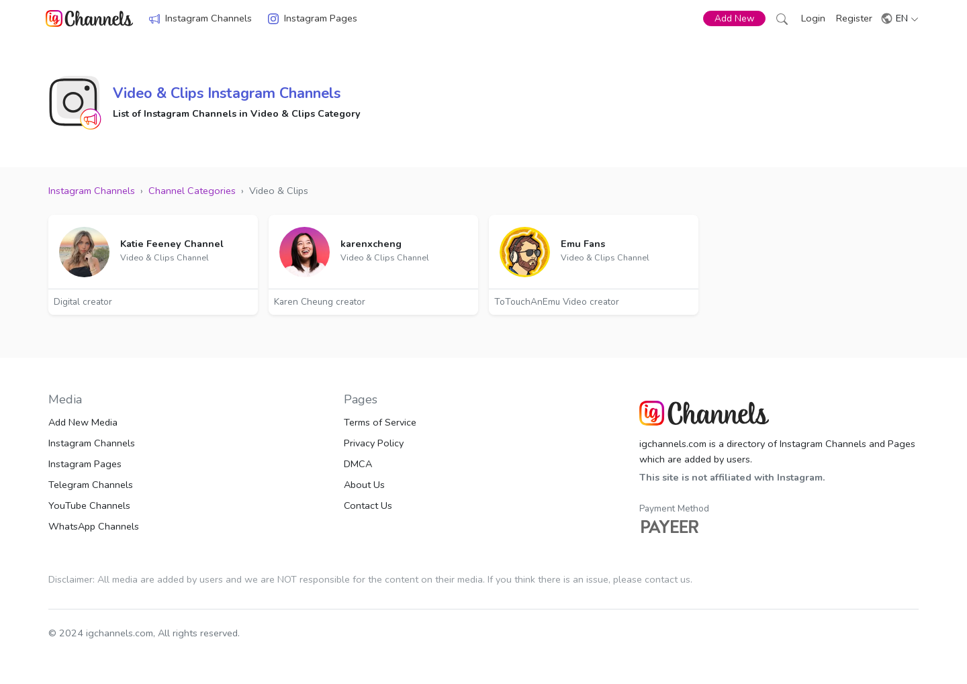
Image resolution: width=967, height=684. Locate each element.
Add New (734, 18)
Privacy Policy (374, 443)
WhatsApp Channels (93, 526)
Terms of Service (380, 422)
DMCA (358, 464)
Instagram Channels (208, 18)
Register (854, 18)
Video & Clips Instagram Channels (226, 93)
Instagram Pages (320, 18)
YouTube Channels (89, 505)
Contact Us (368, 505)
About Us (364, 484)
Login (813, 18)
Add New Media (83, 422)
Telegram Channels (90, 484)
